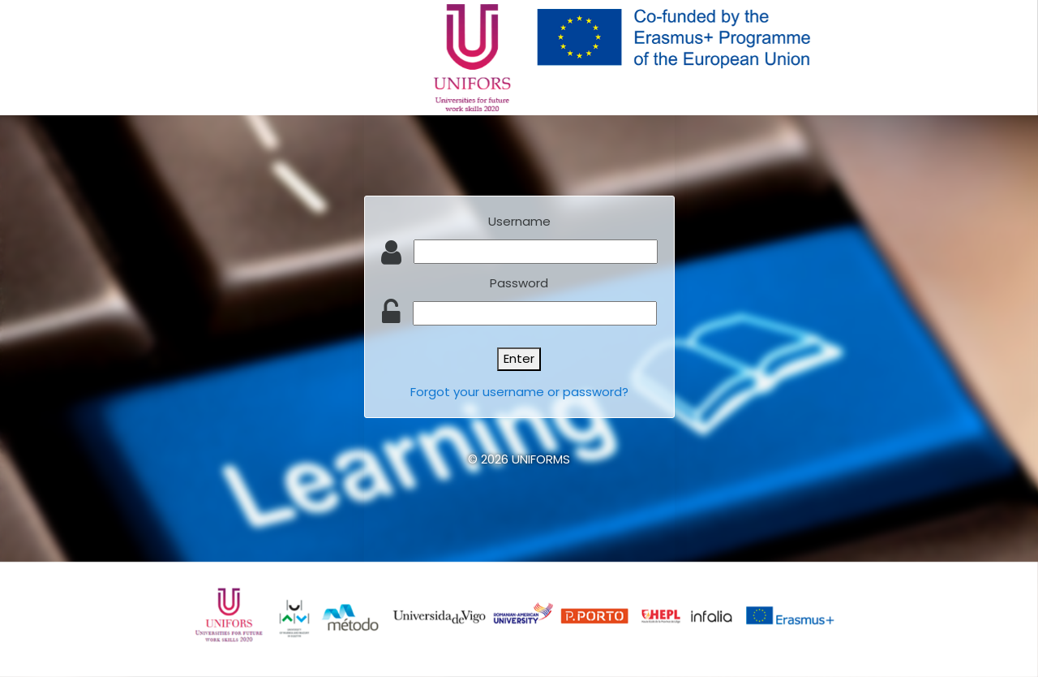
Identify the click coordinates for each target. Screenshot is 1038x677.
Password (519, 282)
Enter (519, 358)
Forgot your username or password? (519, 391)
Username (519, 221)
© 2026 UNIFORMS (519, 459)
